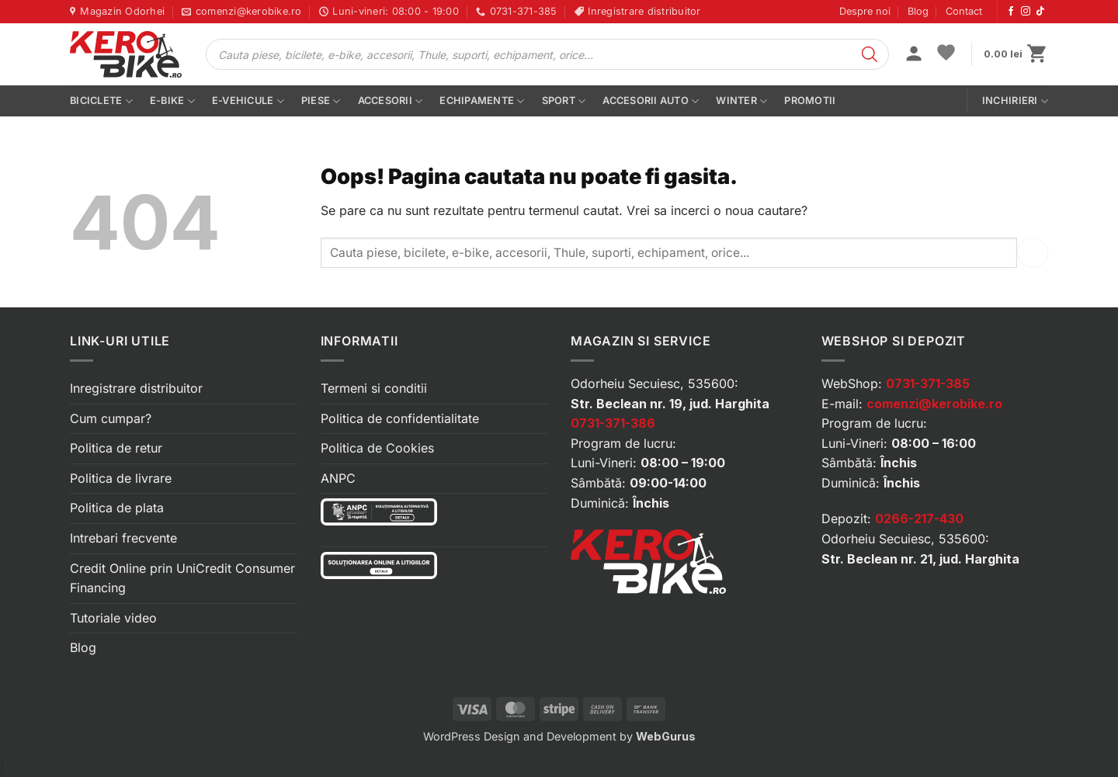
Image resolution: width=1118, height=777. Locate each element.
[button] (914, 55)
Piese (321, 101)
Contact (964, 11)
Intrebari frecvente (123, 538)
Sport (564, 101)
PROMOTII (809, 100)
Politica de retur (116, 448)
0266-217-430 (919, 518)
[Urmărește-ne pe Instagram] (1025, 11)
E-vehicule (248, 101)
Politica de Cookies (377, 448)
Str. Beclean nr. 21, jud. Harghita (920, 559)
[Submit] (1032, 253)
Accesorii (390, 101)
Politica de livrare (121, 478)
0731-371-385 (928, 383)
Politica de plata (117, 507)
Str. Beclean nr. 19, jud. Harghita (670, 403)
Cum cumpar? (110, 418)
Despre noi (865, 11)
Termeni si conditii (374, 388)
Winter (741, 101)
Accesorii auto (650, 101)
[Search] (869, 54)
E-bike (172, 101)
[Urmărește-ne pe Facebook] (1011, 11)
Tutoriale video (113, 618)
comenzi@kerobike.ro (934, 403)
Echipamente (481, 101)
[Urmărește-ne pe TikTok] (1040, 11)
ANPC (338, 478)
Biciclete (101, 101)
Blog (918, 11)
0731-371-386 (613, 423)
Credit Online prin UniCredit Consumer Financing (182, 578)
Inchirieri (1015, 101)
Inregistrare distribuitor (136, 388)
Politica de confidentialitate (400, 418)
